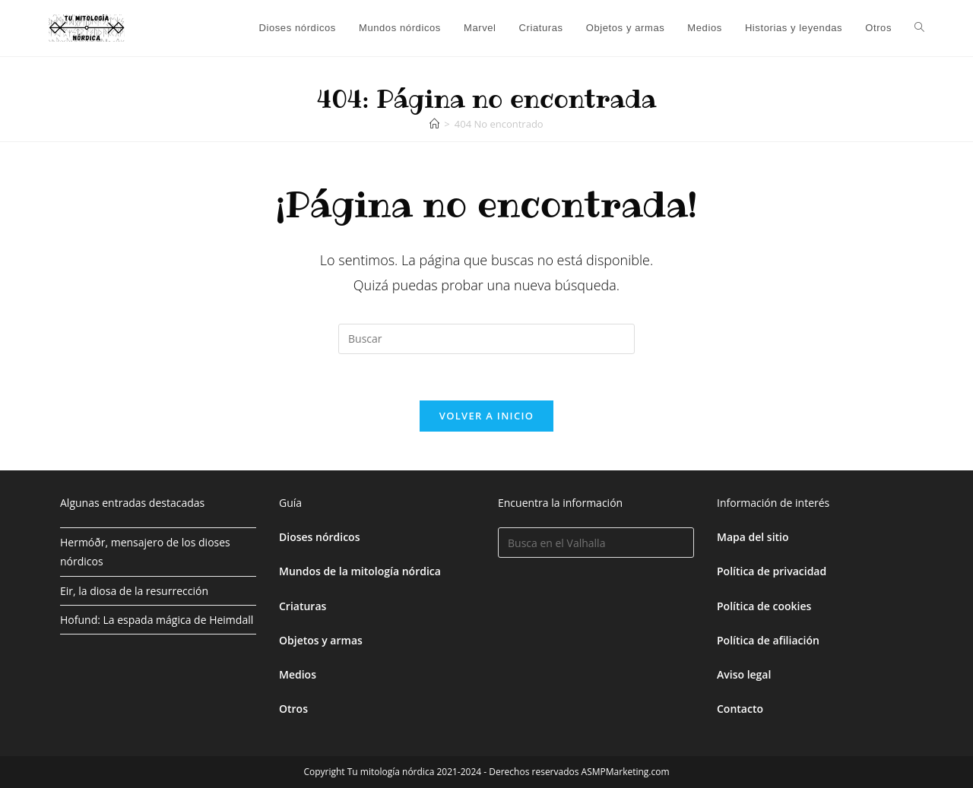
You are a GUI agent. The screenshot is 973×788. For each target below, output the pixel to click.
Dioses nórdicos (319, 537)
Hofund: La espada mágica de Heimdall (156, 619)
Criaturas (302, 606)
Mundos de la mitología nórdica (360, 571)
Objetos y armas (321, 640)
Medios (297, 674)
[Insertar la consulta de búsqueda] (486, 339)
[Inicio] (434, 124)
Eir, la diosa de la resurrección (134, 591)
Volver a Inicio (486, 415)
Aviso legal (744, 674)
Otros (293, 708)
